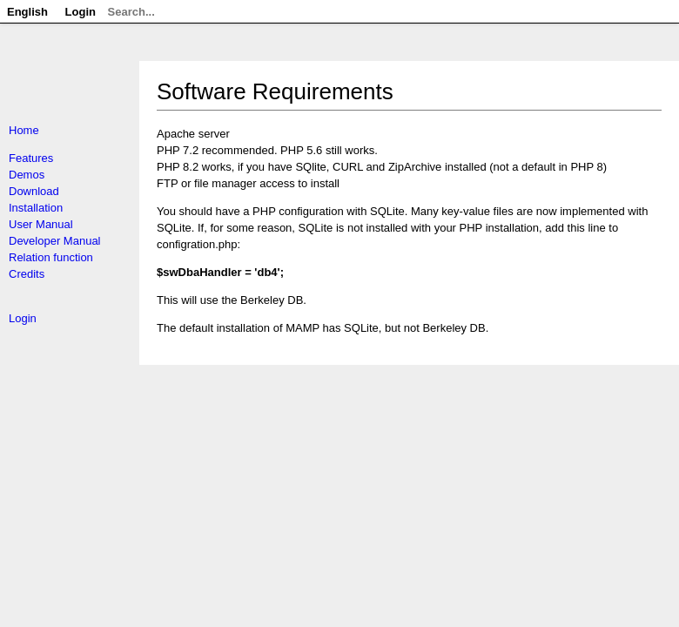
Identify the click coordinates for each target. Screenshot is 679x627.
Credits (26, 273)
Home (24, 130)
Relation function (51, 257)
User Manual (41, 224)
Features (31, 158)
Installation (36, 207)
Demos (26, 174)
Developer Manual (55, 240)
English (27, 11)
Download (34, 191)
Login (23, 318)
